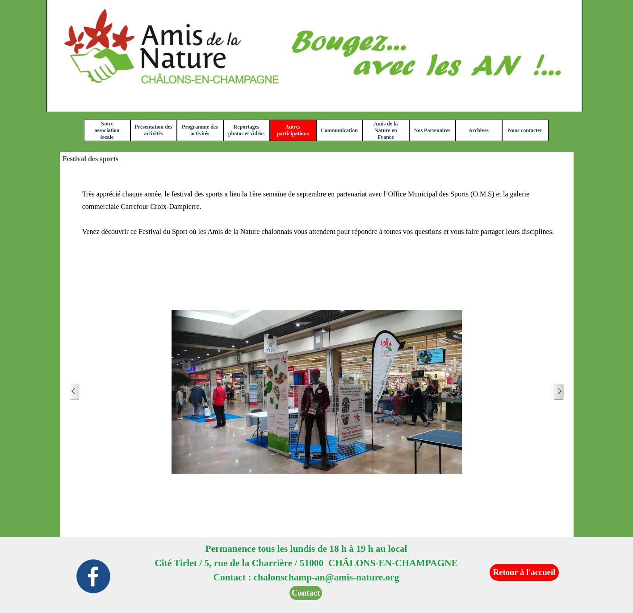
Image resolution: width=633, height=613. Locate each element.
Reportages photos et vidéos (246, 130)
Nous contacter (525, 130)
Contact (306, 592)
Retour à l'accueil (524, 572)
